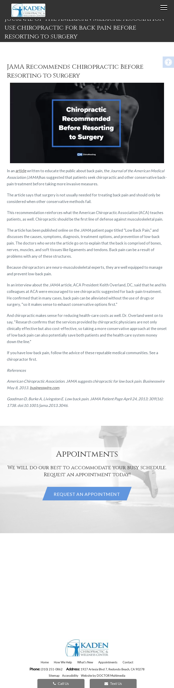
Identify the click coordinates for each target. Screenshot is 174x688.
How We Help (63, 662)
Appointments (107, 662)
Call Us (61, 683)
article (20, 170)
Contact (128, 662)
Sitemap (54, 675)
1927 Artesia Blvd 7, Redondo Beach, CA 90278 (113, 669)
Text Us (113, 683)
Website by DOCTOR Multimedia (103, 675)
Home (45, 662)
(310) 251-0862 (52, 669)
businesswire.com (44, 387)
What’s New (85, 662)
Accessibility (70, 675)
